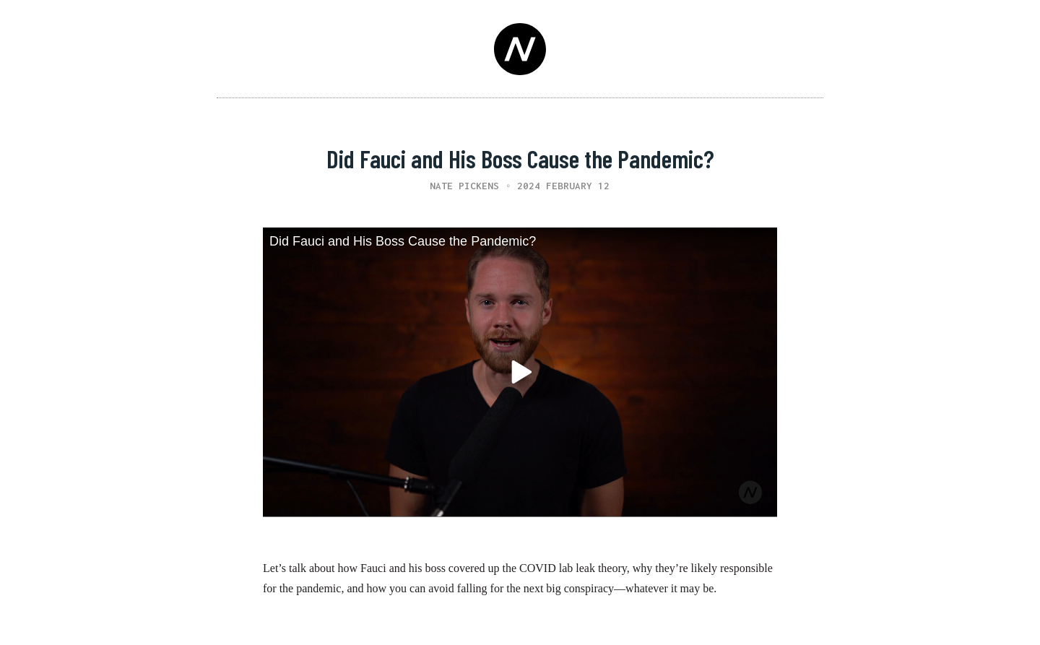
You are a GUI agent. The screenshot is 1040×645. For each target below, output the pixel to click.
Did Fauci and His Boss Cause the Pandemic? (402, 241)
